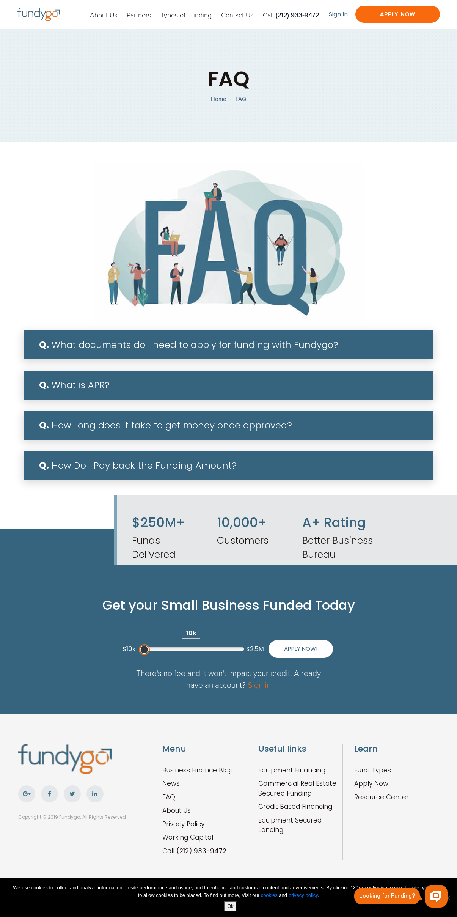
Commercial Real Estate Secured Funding (297, 788)
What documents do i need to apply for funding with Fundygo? (188, 344)
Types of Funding (186, 14)
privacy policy (303, 895)
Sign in (259, 684)
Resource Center (381, 797)
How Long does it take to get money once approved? (165, 425)
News (171, 783)
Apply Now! (300, 649)
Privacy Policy (183, 824)
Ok (230, 906)
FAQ (168, 797)
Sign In (338, 14)
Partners (139, 14)
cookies (270, 895)
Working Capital (187, 837)
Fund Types (372, 770)
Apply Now (397, 14)
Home (218, 99)
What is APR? (74, 385)
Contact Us (237, 14)
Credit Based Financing (295, 806)
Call (291, 14)
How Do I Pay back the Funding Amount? (138, 465)
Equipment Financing (291, 770)
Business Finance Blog (197, 770)
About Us (103, 14)
